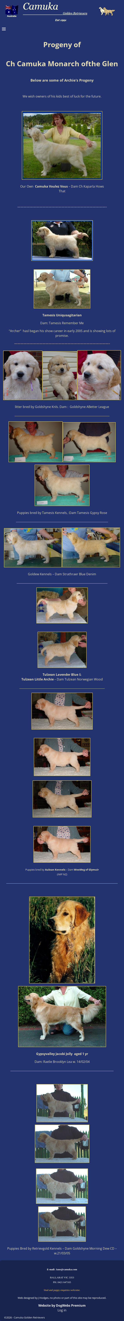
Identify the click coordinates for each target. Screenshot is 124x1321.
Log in (62, 1310)
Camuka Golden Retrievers (29, 1317)
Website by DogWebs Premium (62, 1305)
